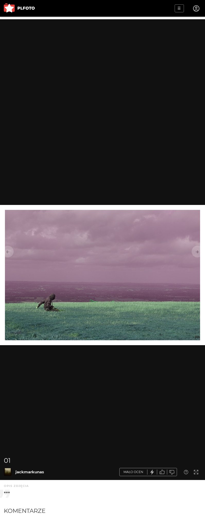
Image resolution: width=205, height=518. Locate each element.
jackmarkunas (29, 471)
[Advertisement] (102, 55)
